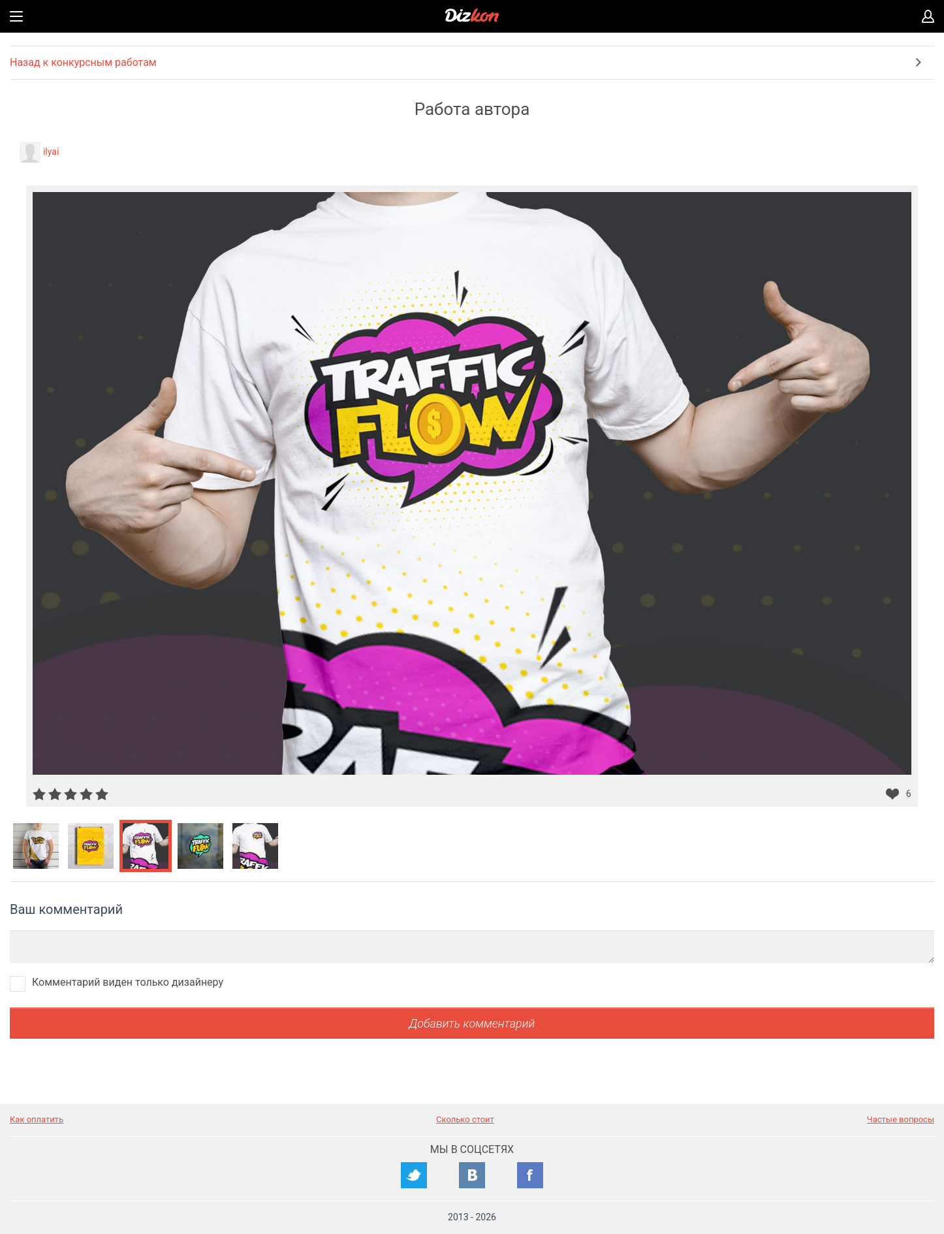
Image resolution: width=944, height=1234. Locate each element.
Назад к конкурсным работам (83, 62)
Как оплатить (36, 1119)
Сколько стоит (465, 1119)
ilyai (51, 151)
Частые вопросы (900, 1119)
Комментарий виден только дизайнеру (127, 982)
